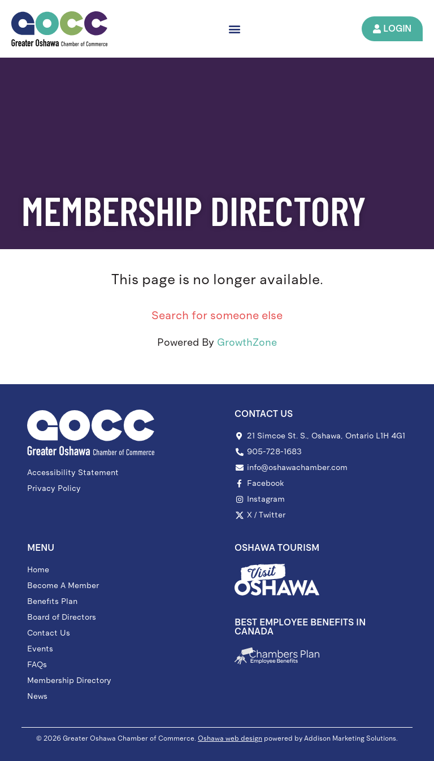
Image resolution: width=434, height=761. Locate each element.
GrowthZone (247, 343)
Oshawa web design (230, 738)
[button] (234, 28)
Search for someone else (217, 316)
